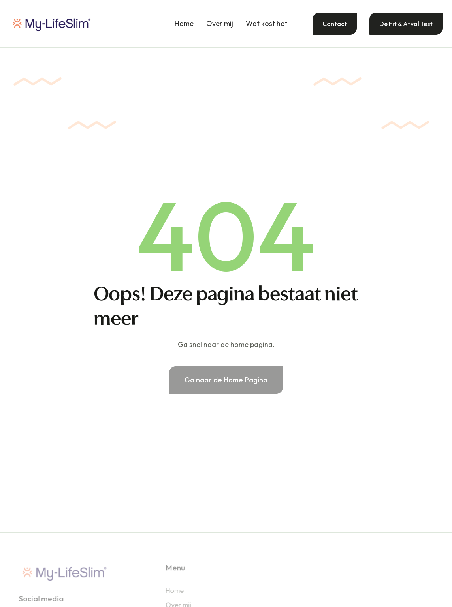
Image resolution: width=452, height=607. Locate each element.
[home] (51, 23)
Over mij (219, 23)
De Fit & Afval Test (406, 24)
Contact (334, 24)
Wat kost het (266, 23)
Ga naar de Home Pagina (226, 379)
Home (184, 23)
